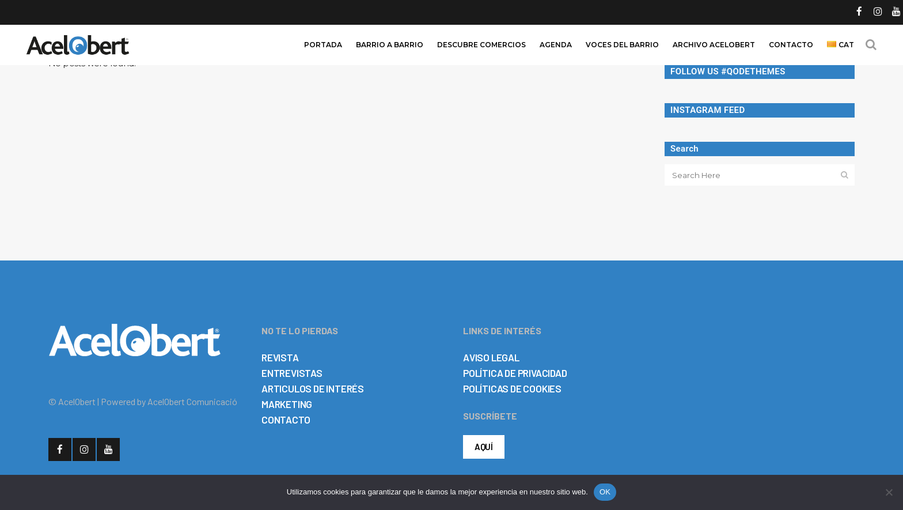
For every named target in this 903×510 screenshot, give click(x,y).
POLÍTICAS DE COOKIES (512, 388)
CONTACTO (285, 419)
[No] (888, 492)
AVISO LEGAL (491, 357)
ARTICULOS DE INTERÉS (312, 388)
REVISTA (280, 357)
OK (605, 492)
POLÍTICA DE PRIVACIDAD (515, 373)
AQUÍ (484, 446)
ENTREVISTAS (291, 373)
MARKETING (286, 404)
